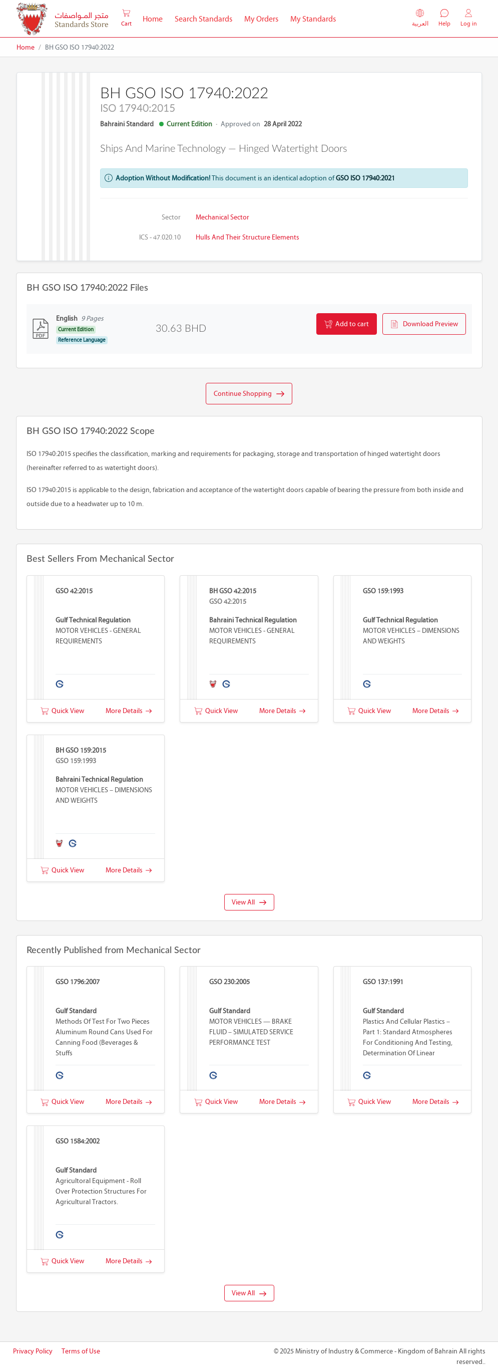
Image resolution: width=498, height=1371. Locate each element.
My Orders (261, 19)
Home (156, 18)
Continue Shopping (249, 393)
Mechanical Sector (222, 217)
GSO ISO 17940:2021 (365, 178)
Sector (171, 217)
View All (249, 902)
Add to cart (346, 324)
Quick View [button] (62, 711)
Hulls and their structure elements (247, 237)
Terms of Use (81, 1351)
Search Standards (206, 18)
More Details (129, 711)
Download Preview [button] (424, 324)
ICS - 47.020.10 (160, 237)
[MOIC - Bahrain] (62, 19)
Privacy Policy (33, 1351)
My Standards (313, 19)
